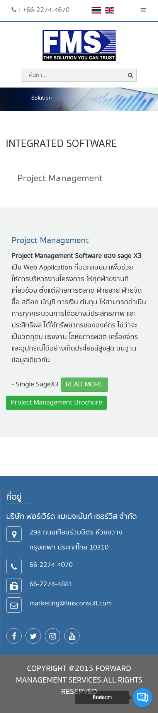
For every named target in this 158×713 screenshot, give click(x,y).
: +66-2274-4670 (41, 10)
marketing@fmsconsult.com (70, 603)
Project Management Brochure (56, 402)
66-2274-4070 (51, 565)
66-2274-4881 (51, 584)
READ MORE (84, 384)
